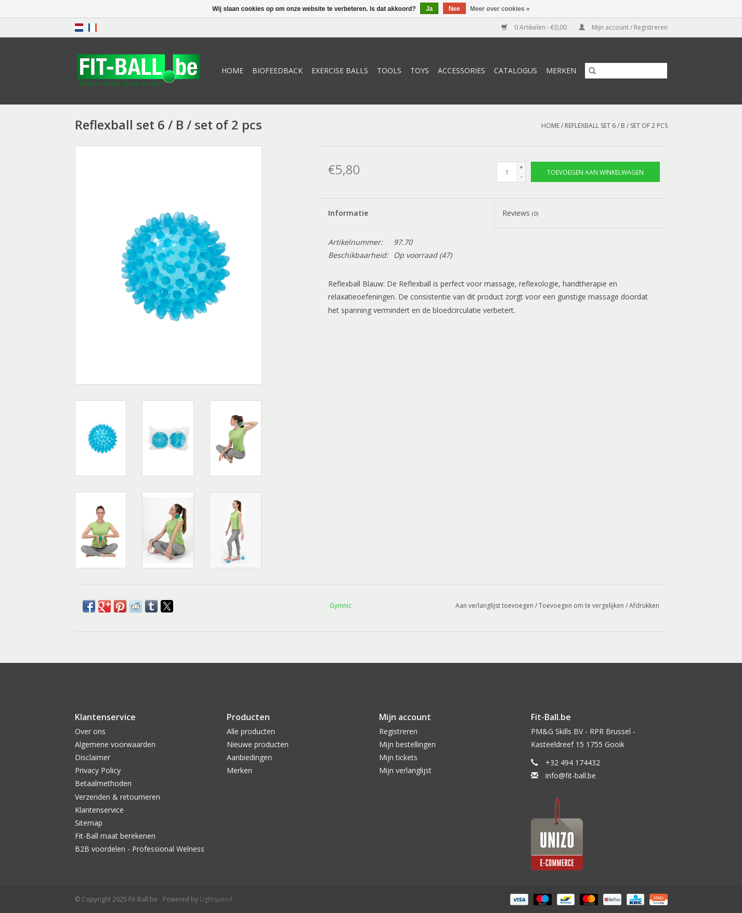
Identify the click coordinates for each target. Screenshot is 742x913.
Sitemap (88, 823)
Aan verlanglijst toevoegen (495, 605)
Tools (389, 70)
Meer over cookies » (500, 8)
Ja (429, 8)
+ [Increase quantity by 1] (521, 167)
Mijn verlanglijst (405, 770)
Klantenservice (99, 810)
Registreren (398, 731)
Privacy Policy (98, 770)
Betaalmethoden (103, 783)
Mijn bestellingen (407, 744)
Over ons (90, 731)
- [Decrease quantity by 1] (521, 176)
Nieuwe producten (258, 744)
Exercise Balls (339, 70)
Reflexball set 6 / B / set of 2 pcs (616, 125)
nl (79, 27)
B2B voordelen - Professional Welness (139, 849)
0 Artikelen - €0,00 (534, 27)
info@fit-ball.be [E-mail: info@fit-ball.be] (570, 775)
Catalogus (515, 70)
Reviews (520, 213)
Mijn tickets (398, 757)
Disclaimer (92, 757)
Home (232, 70)
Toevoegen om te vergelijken (582, 605)
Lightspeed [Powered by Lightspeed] (216, 899)
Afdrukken (644, 605)
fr (92, 27)
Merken (561, 70)
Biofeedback (277, 70)
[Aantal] (507, 172)
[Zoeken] (626, 70)
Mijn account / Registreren (623, 27)
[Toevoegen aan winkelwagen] (595, 172)
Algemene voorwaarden (115, 744)
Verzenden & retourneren (117, 797)
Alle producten (251, 731)
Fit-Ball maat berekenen (115, 836)
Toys (419, 70)
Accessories (461, 70)
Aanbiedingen (249, 757)
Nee (454, 8)
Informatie (348, 213)
